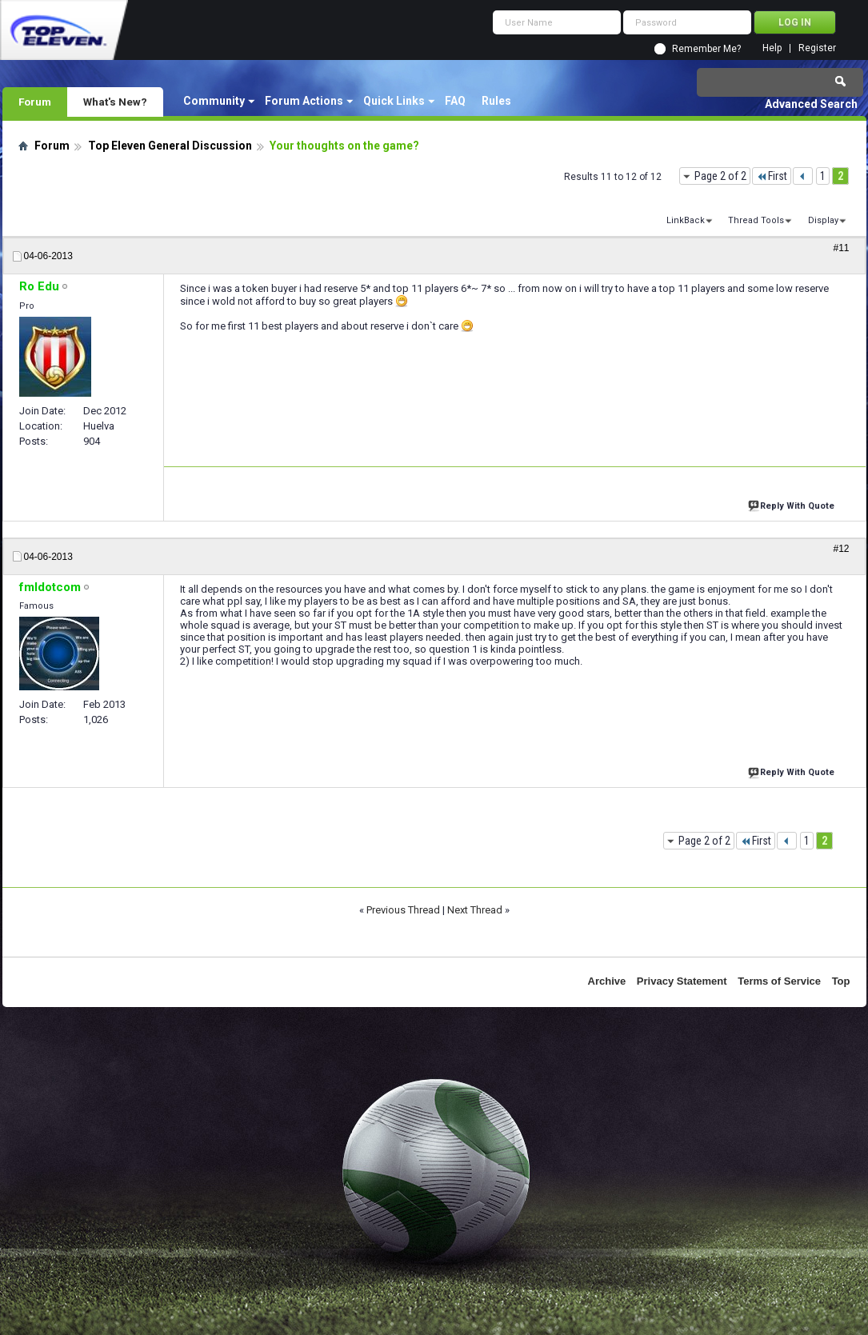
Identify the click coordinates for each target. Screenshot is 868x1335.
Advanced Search (811, 104)
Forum (34, 101)
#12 (841, 548)
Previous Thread (403, 910)
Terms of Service (779, 981)
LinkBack (685, 220)
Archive (607, 981)
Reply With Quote (792, 504)
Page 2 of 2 (720, 176)
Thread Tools (756, 220)
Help (772, 48)
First (771, 176)
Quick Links (394, 100)
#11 (841, 248)
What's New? (115, 101)
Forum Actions (304, 100)
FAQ (455, 100)
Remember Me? (706, 48)
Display (823, 220)
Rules (496, 100)
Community (214, 100)
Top (841, 981)
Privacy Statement (682, 981)
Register (817, 48)
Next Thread (474, 910)
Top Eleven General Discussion (170, 145)
